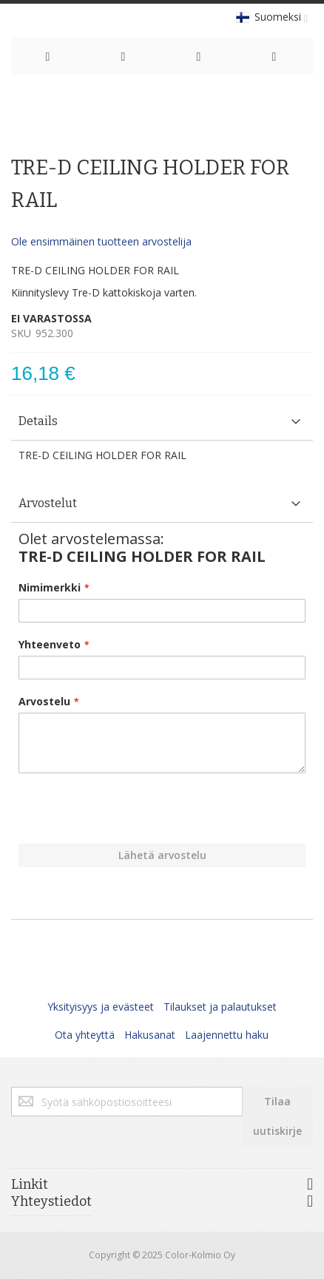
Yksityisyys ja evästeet (100, 1007)
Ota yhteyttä (85, 1035)
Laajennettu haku (227, 1035)
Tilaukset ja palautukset (220, 1007)
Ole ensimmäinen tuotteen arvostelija (101, 241)
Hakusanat (149, 1035)
